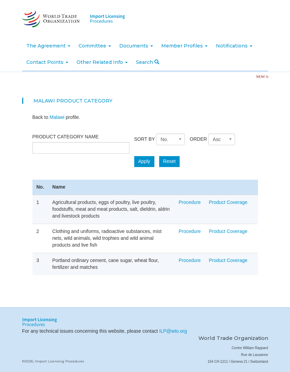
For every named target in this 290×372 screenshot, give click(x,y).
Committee (95, 46)
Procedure (190, 202)
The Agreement (48, 46)
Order (198, 139)
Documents (136, 46)
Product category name (65, 136)
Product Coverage (228, 202)
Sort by (144, 139)
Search (147, 62)
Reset (169, 161)
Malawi (57, 117)
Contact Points (47, 62)
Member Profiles (184, 46)
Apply (144, 161)
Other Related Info (102, 62)
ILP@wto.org (173, 331)
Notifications (234, 46)
